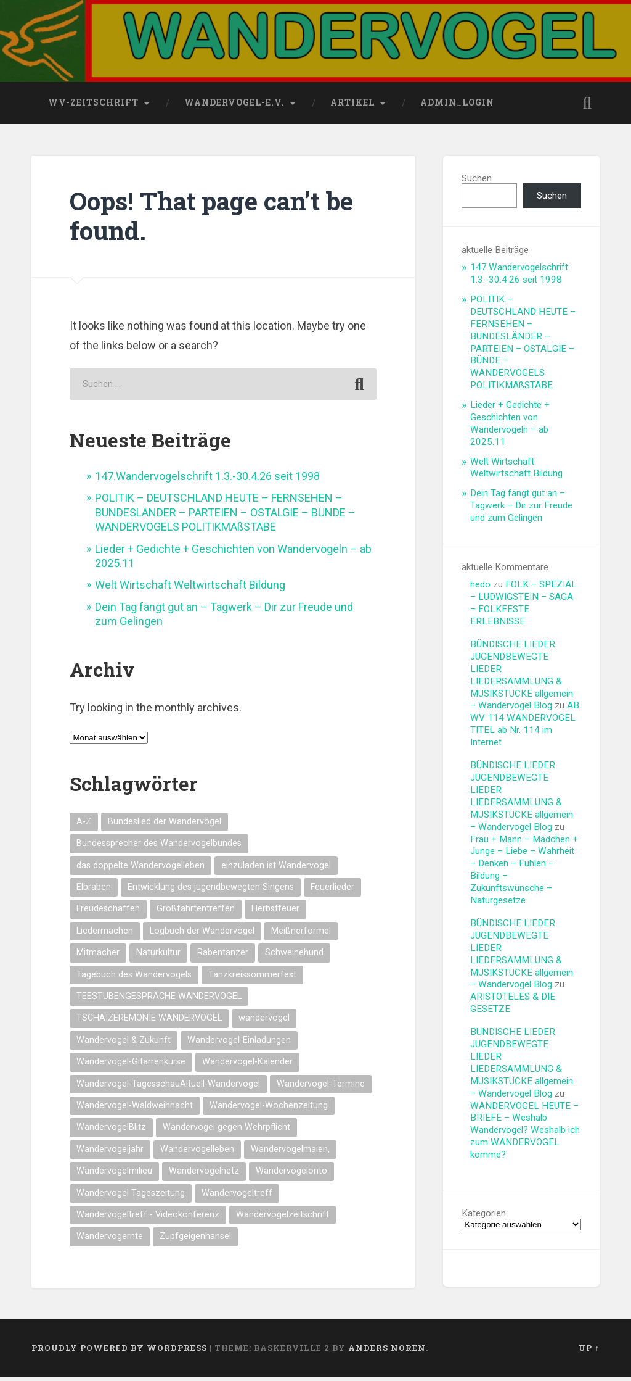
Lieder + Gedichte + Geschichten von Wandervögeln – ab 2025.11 (510, 428)
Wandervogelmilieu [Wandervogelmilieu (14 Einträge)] (114, 1175)
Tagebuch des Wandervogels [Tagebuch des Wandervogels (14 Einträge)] (134, 979)
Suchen (477, 182)
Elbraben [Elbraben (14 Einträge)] (93, 891)
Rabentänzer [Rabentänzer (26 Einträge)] (222, 957)
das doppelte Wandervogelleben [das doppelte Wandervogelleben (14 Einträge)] (140, 870)
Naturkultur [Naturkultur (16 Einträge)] (158, 957)
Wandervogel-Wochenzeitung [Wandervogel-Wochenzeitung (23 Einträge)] (269, 1110)
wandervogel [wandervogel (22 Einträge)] (264, 1023)
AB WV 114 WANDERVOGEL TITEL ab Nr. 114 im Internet (524, 729)
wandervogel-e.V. (234, 106)
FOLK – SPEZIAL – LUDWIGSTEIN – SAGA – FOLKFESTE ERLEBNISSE (523, 607)
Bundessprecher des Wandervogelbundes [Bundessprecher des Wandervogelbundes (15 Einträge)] (159, 847)
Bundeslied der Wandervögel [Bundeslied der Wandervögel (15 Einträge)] (164, 826)
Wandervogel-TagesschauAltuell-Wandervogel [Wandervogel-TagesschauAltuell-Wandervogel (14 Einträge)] (168, 1088)
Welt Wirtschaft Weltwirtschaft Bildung (190, 589)
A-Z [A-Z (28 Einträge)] (83, 826)
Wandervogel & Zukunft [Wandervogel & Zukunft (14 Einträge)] (123, 1044)
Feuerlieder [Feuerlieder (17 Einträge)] (332, 891)
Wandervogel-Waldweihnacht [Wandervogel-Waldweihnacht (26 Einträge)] (134, 1110)
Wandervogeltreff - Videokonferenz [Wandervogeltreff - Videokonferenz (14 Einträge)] (147, 1219)
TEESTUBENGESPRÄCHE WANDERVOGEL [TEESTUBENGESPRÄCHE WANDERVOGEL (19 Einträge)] (159, 1000)
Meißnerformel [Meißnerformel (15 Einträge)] (301, 935)
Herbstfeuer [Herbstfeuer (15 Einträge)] (275, 913)
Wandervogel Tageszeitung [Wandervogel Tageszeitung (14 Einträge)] (130, 1197)
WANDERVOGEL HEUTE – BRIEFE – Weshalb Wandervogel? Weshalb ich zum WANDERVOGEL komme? (525, 1135)
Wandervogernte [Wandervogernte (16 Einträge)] (109, 1241)
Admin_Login (457, 106)
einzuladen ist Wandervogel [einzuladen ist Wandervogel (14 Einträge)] (276, 870)
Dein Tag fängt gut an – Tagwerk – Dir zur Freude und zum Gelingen (521, 510)
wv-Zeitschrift (93, 106)
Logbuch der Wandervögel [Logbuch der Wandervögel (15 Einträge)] (202, 935)
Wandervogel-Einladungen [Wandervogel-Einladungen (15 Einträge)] (239, 1044)
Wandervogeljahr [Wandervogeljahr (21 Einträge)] (110, 1153)
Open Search (587, 107)
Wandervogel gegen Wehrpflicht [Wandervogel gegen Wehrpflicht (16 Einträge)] (226, 1132)
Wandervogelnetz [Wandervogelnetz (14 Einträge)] (204, 1175)
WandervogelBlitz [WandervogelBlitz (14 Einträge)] (111, 1132)
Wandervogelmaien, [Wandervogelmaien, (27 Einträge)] (290, 1153)
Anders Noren (387, 1352)
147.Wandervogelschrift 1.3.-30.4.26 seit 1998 (207, 480)
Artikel (352, 106)
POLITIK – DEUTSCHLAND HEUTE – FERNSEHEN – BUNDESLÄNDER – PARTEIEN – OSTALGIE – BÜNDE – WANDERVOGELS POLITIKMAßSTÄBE (225, 517)
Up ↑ (589, 1352)
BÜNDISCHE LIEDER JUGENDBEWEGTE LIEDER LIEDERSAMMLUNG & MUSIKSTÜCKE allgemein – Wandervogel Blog (521, 679)
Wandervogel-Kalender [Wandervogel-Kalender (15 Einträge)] (247, 1066)
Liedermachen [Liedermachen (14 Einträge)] (104, 935)
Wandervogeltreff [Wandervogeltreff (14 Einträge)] (237, 1197)
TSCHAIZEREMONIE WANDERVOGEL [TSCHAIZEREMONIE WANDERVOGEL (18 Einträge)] (149, 1023)
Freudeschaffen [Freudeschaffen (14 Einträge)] (108, 913)
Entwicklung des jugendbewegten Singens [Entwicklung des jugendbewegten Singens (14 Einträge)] (211, 891)
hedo (480, 588)
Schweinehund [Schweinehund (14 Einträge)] (294, 957)
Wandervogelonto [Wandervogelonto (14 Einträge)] (291, 1175)
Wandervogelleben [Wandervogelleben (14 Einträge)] (197, 1153)
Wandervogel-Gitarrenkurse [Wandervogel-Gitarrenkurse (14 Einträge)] (130, 1066)
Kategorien (484, 1217)
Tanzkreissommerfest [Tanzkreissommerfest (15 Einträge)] (252, 979)
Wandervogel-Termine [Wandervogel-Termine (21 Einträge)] (321, 1088)
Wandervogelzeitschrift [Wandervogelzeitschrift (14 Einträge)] (282, 1219)
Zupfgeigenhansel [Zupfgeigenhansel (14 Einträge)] (195, 1241)
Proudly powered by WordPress (119, 1352)
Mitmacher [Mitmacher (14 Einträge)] (98, 957)
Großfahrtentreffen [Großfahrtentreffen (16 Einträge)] (196, 913)
